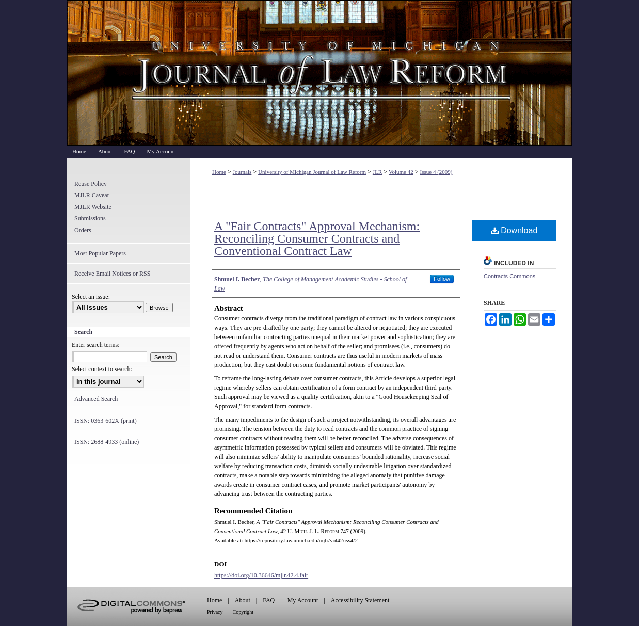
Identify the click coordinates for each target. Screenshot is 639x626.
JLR (377, 172)
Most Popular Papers (100, 253)
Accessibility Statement (360, 600)
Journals (242, 172)
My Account (302, 600)
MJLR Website (92, 207)
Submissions (90, 218)
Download (514, 230)
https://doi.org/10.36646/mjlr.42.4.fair (261, 575)
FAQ (269, 600)
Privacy (215, 612)
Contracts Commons (509, 276)
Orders (82, 230)
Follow (442, 279)
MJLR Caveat (91, 195)
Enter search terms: (96, 344)
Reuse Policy (90, 183)
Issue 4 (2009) (436, 172)
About (242, 600)
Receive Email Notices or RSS (112, 273)
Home (219, 172)
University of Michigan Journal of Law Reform (319, 73)
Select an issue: (91, 296)
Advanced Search (96, 399)
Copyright (243, 612)
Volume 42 (401, 172)
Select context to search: (102, 369)
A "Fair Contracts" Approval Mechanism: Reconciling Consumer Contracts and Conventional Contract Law (317, 238)
